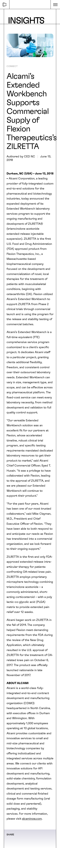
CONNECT (12, 66)
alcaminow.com (32, 818)
